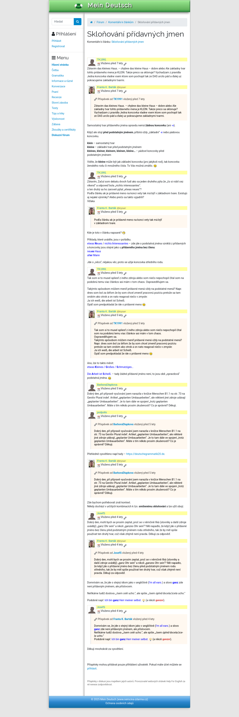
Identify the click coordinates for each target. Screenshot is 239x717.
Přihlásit (56, 40)
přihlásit (92, 668)
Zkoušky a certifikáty (64, 129)
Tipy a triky (58, 113)
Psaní (55, 91)
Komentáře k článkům (121, 22)
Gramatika (58, 75)
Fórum (100, 22)
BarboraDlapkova (107, 384)
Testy (55, 108)
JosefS (101, 513)
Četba (55, 70)
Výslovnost (58, 118)
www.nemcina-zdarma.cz (132, 699)
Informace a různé (62, 80)
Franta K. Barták (111, 87)
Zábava (56, 124)
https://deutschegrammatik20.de (145, 453)
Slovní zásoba (60, 102)
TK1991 (101, 59)
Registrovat (58, 46)
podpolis (102, 412)
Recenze (57, 97)
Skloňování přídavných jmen (127, 41)
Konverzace (58, 86)
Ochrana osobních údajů (119, 703)
